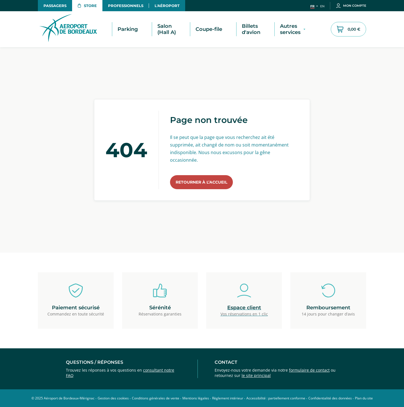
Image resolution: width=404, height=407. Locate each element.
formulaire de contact (309, 370)
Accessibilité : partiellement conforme (275, 398)
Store (87, 5)
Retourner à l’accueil (201, 182)
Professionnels (125, 5)
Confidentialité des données (330, 398)
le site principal (256, 375)
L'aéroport (167, 5)
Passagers (54, 5)
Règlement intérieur (227, 398)
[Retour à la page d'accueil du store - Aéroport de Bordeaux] (74, 29)
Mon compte (351, 5)
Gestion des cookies (113, 398)
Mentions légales (195, 398)
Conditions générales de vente (155, 398)
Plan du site (364, 398)
